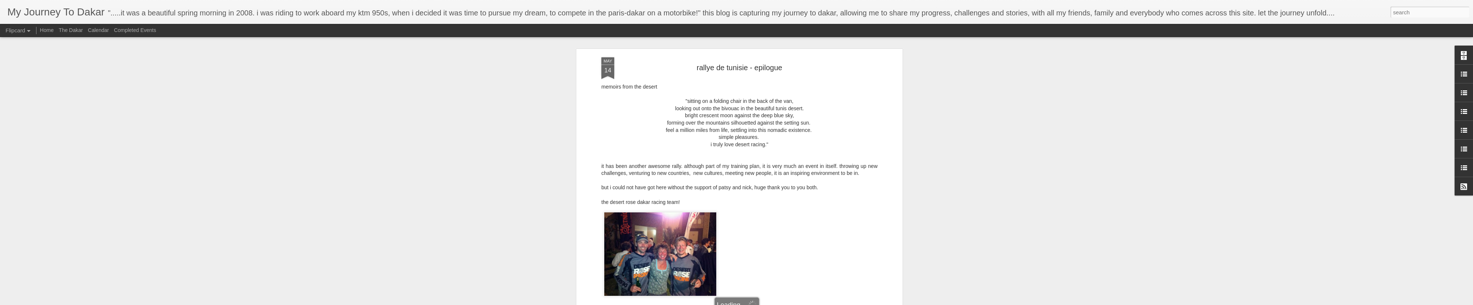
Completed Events (135, 30)
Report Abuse (781, 301)
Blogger (759, 301)
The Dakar (71, 30)
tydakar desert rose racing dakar (748, 51)
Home (46, 30)
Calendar (98, 30)
